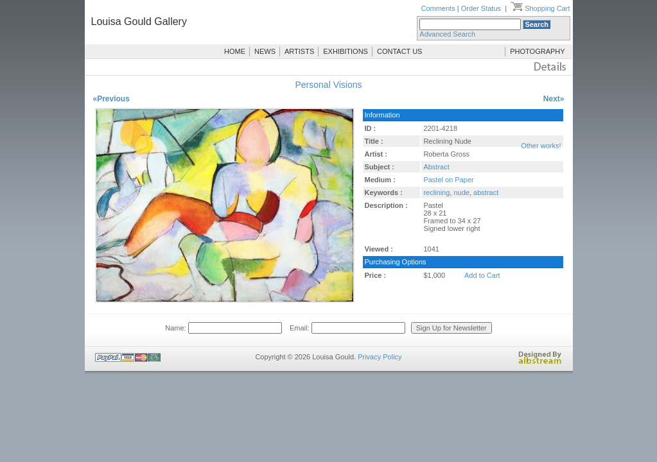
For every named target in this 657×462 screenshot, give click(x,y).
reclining (436, 192)
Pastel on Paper (448, 180)
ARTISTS (299, 51)
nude (461, 192)
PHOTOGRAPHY (537, 51)
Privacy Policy (379, 357)
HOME (234, 51)
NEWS (265, 51)
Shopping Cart (540, 8)
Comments (438, 8)
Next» (554, 98)
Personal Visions (328, 85)
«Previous (111, 98)
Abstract (436, 167)
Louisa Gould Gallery (139, 21)
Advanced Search (447, 34)
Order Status (481, 8)
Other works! (541, 146)
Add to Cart (482, 275)
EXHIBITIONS (345, 51)
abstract (485, 192)
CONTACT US (400, 51)
